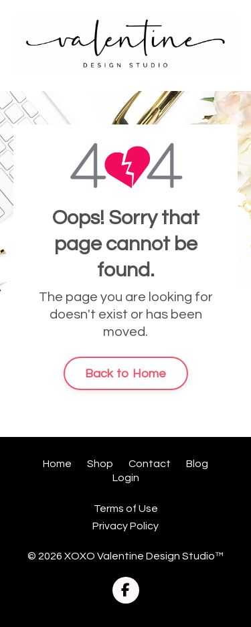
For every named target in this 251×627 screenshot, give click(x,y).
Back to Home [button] (126, 373)
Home (57, 463)
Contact (150, 463)
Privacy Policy (125, 526)
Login (125, 477)
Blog (197, 463)
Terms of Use (126, 508)
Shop (100, 463)
